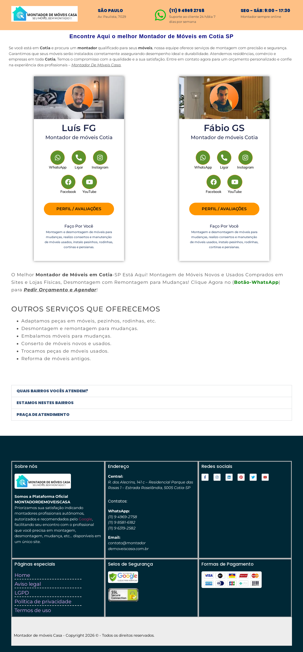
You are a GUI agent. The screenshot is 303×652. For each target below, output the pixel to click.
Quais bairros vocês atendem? (52, 391)
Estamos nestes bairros (45, 403)
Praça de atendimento (43, 414)
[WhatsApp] (57, 160)
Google (85, 519)
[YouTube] (89, 184)
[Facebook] (68, 184)
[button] (152, 391)
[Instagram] (100, 160)
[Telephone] (78, 160)
